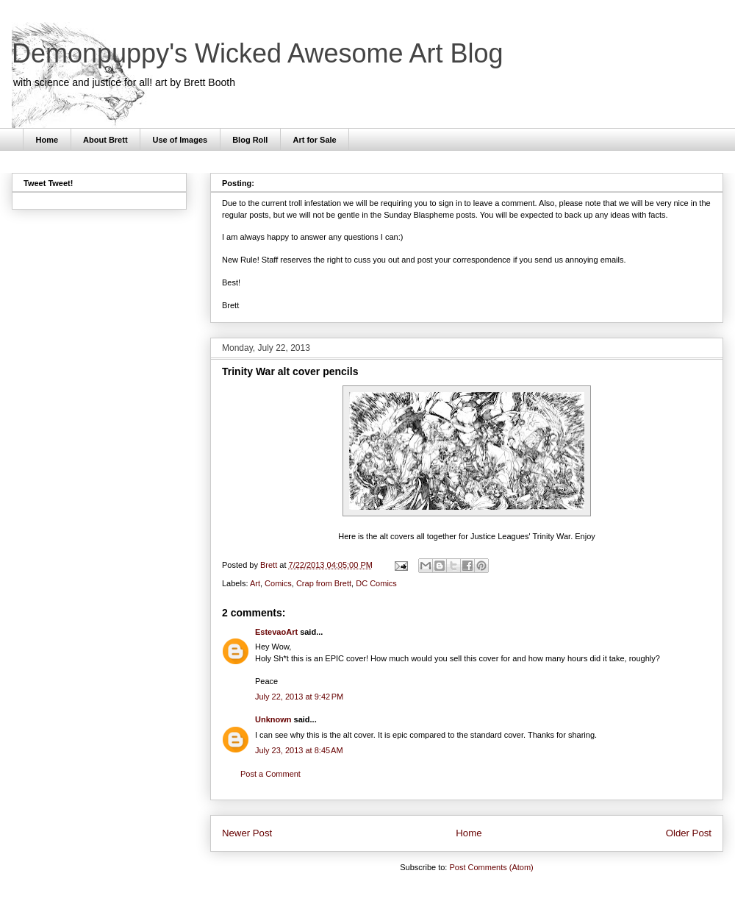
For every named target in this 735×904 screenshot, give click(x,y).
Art (255, 583)
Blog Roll (250, 139)
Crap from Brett (323, 583)
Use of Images (180, 139)
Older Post (688, 833)
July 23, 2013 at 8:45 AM (299, 750)
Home (47, 139)
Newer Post (247, 833)
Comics (278, 583)
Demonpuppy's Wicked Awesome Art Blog (257, 53)
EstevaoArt (276, 631)
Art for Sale (314, 139)
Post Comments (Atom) (491, 867)
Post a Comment (270, 773)
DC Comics (376, 583)
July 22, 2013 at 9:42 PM (299, 696)
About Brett (105, 139)
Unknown (273, 719)
